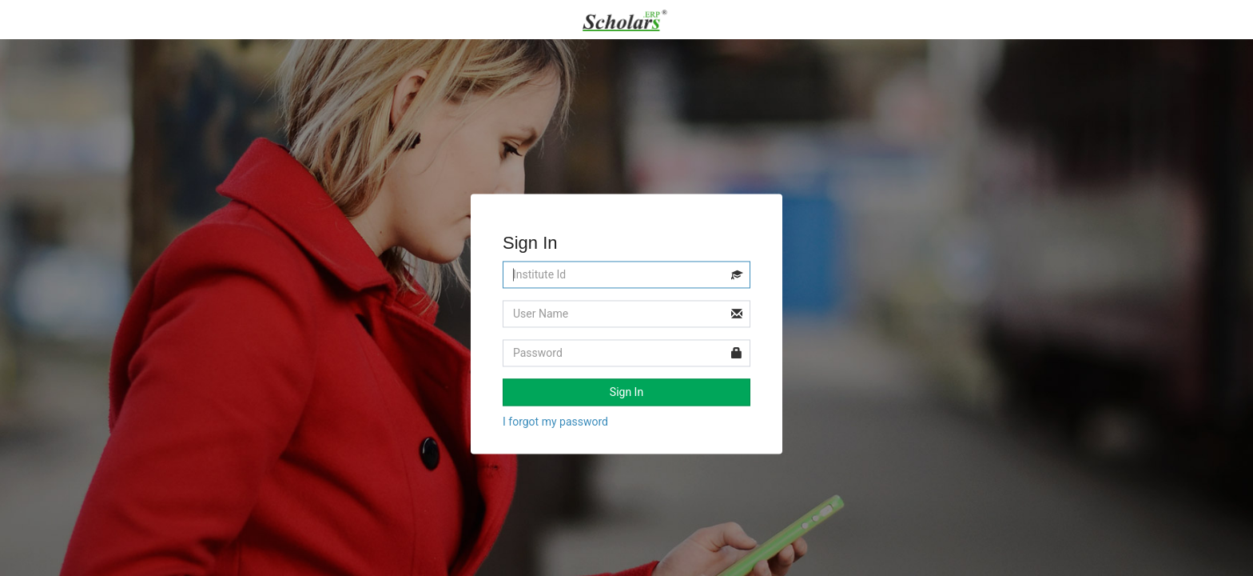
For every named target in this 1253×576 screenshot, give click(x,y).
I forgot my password (555, 422)
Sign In (626, 392)
